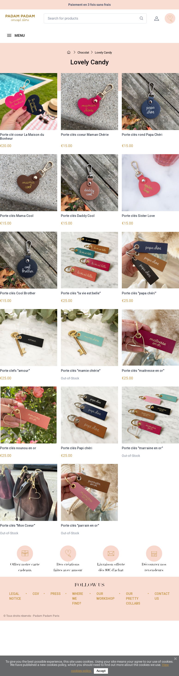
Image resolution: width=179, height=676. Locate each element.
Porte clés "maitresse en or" (143, 370)
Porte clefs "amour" (15, 370)
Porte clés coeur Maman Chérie (85, 134)
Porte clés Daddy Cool (78, 216)
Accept (100, 671)
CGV (36, 593)
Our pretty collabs (133, 598)
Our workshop (105, 596)
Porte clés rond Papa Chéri (142, 134)
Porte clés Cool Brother (18, 293)
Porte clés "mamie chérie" (80, 370)
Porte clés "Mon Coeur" (17, 525)
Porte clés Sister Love (138, 216)
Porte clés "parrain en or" (80, 525)
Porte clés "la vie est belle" (81, 293)
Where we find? (77, 598)
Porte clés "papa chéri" (139, 293)
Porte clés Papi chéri (76, 448)
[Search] (141, 18)
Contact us (162, 596)
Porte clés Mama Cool (16, 216)
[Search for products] (95, 18)
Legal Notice (15, 596)
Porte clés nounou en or (18, 448)
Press (56, 593)
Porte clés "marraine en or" (142, 448)
